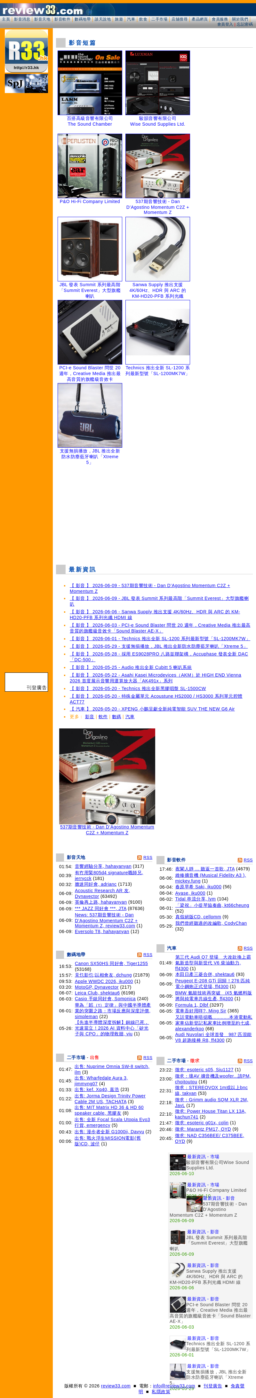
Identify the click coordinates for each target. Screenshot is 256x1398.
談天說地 (103, 19)
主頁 (6, 19)
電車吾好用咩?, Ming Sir (200, 1010)
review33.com (116, 1385)
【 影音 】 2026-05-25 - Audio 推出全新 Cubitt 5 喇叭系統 (131, 667)
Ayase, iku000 (190, 893)
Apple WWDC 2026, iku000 (104, 981)
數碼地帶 (83, 19)
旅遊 (119, 19)
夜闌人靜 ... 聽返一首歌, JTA (205, 868)
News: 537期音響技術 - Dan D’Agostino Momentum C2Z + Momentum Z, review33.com (106, 920)
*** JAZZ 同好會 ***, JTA (100, 908)
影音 (89, 716)
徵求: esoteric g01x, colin (202, 1122)
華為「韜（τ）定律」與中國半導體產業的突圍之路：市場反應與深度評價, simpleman (113, 1010)
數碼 (116, 716)
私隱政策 (161, 1391)
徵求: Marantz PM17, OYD (203, 1129)
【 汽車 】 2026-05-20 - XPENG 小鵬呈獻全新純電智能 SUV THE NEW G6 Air (152, 708)
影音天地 (42, 19)
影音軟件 (62, 19)
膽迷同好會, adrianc (96, 884)
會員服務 (220, 19)
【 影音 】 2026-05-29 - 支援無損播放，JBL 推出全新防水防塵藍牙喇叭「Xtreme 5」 (159, 646)
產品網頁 (200, 19)
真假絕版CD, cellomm (198, 916)
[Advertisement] (154, 513)
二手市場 (159, 19)
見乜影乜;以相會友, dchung (103, 975)
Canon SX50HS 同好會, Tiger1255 (111, 963)
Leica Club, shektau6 (97, 992)
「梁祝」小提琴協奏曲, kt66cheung (212, 905)
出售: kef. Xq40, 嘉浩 (97, 1089)
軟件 (103, 716)
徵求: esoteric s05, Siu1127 (204, 1069)
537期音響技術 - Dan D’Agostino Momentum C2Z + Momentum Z (107, 827)
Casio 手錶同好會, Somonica (105, 998)
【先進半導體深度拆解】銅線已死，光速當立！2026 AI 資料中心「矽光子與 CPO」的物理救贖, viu (112, 1028)
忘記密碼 (245, 24)
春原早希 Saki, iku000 (198, 886)
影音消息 (22, 19)
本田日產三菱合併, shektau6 (205, 974)
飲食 (143, 19)
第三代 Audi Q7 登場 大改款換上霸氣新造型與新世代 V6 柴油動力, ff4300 (213, 962)
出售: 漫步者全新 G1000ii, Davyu (109, 1131)
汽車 (131, 19)
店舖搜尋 (180, 19)
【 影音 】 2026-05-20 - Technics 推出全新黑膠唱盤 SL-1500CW (138, 688)
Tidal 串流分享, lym (195, 898)
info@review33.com (174, 1385)
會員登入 (225, 24)
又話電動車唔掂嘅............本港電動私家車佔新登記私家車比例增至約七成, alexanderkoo (213, 1023)
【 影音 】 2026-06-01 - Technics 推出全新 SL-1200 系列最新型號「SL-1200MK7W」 (160, 638)
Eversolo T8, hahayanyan (102, 931)
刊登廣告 (213, 1385)
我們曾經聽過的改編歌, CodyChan (211, 923)
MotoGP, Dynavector (97, 987)
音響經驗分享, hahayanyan (103, 866)
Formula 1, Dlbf (192, 1005)
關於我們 (240, 19)
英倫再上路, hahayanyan (101, 902)
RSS (147, 857)
